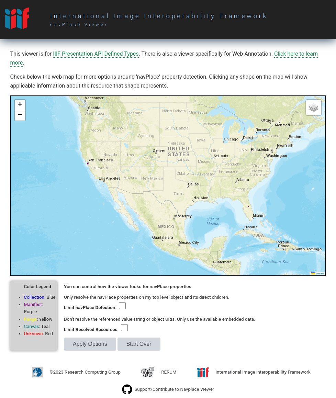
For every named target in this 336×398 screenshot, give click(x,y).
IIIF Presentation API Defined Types (95, 53)
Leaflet (317, 273)
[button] (20, 105)
